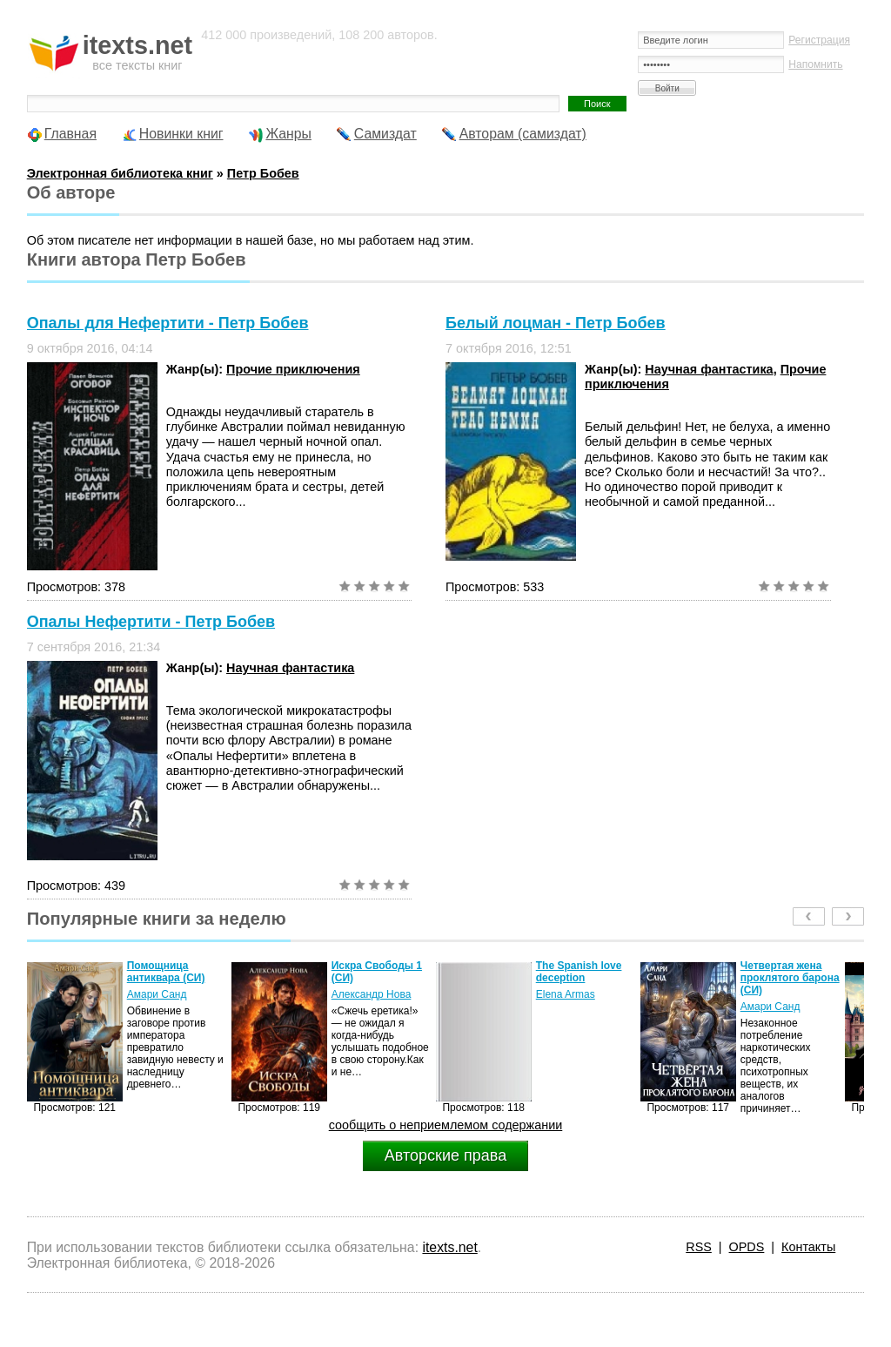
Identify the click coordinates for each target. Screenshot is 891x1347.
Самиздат (385, 133)
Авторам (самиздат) (522, 133)
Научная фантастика (709, 369)
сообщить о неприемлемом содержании (446, 1125)
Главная (70, 133)
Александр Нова (372, 994)
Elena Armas (565, 994)
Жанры (288, 133)
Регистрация (819, 40)
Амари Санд (157, 994)
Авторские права (445, 1155)
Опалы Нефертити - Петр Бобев (151, 621)
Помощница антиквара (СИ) (166, 972)
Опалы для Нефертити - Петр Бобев (168, 323)
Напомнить (815, 64)
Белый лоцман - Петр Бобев (556, 323)
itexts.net (449, 1247)
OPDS (747, 1247)
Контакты (808, 1247)
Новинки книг (181, 133)
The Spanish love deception (579, 972)
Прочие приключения (293, 369)
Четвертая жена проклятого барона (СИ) (790, 978)
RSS (699, 1247)
